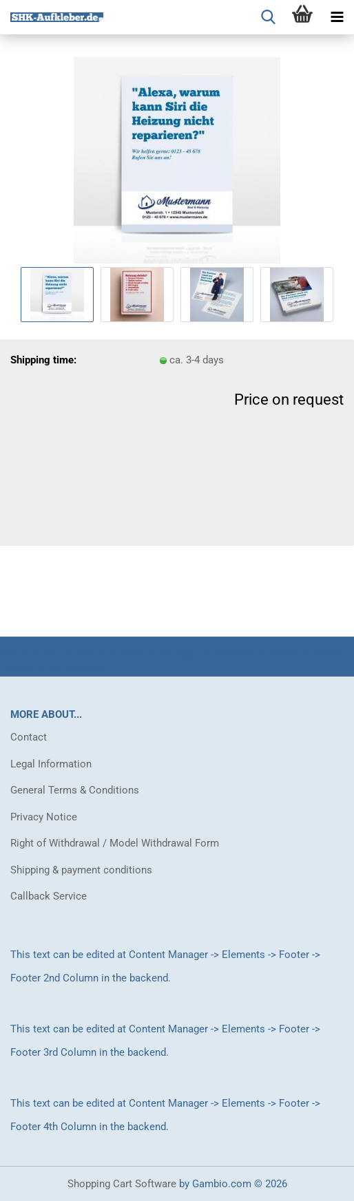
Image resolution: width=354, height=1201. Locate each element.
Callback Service (48, 896)
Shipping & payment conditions (81, 870)
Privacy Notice (43, 817)
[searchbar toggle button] (268, 17)
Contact (28, 737)
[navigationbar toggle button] (337, 17)
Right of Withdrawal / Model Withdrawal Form (114, 843)
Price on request (289, 399)
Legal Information (51, 764)
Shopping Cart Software (121, 1184)
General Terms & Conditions (74, 790)
